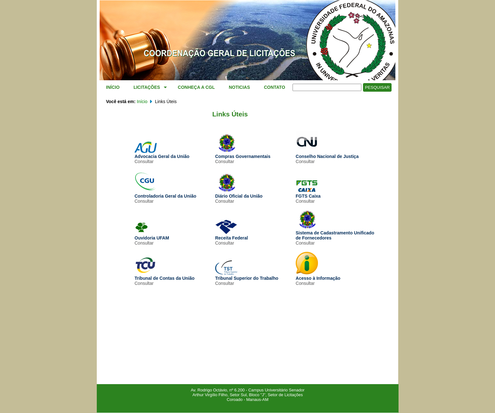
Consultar (144, 161)
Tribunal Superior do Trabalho (246, 276)
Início (142, 101)
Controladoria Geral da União (165, 193)
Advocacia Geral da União (162, 154)
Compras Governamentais (242, 154)
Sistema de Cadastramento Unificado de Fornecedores (335, 232)
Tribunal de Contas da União (165, 276)
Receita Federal (231, 235)
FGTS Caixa (308, 193)
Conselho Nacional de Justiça (327, 154)
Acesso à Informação (318, 276)
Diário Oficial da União (238, 193)
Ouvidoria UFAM (152, 235)
